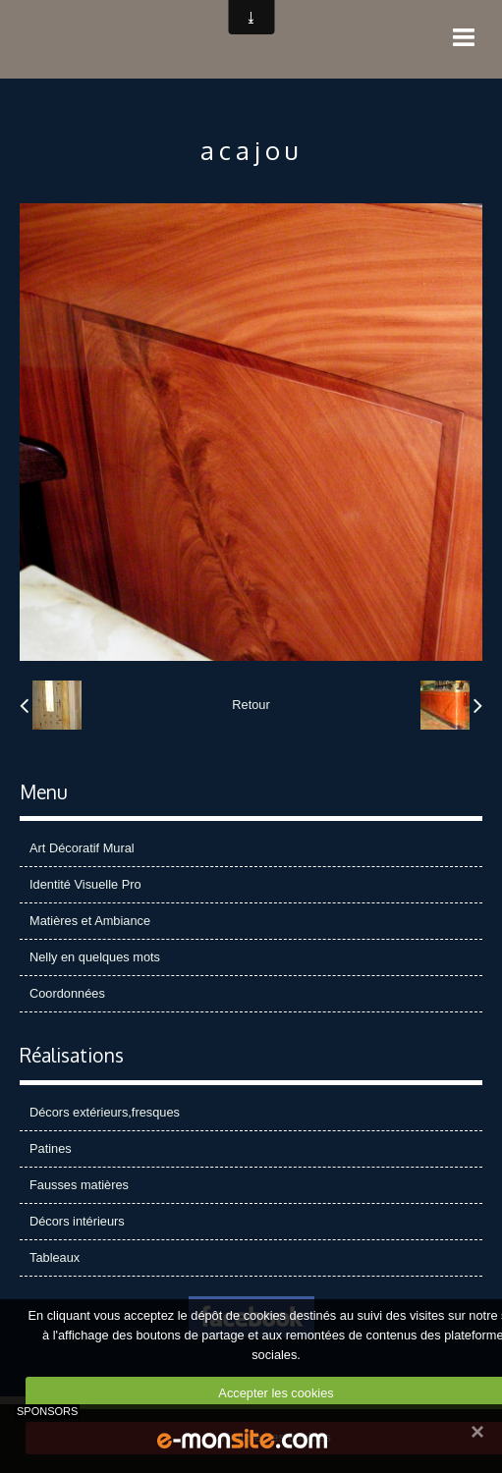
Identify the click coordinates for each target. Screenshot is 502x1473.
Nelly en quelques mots (94, 957)
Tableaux (54, 1257)
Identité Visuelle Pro (85, 884)
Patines (50, 1148)
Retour (250, 704)
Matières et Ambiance (89, 920)
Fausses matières (79, 1184)
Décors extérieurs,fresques (104, 1112)
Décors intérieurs (77, 1221)
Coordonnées (67, 993)
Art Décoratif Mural (82, 848)
